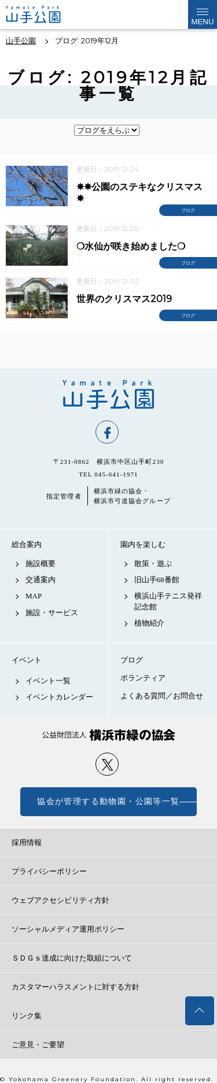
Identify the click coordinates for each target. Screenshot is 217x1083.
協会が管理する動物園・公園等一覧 (108, 801)
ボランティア (142, 677)
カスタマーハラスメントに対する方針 (75, 986)
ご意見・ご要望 (38, 1044)
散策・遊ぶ (153, 563)
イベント (27, 660)
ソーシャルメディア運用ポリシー (68, 929)
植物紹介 (149, 623)
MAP (33, 595)
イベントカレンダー (59, 697)
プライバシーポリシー (49, 871)
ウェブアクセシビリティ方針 (60, 900)
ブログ (131, 660)
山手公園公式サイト (42, 14)
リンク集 (27, 1015)
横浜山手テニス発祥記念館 (168, 601)
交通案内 (40, 579)
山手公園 (108, 394)
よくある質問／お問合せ (161, 695)
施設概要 (40, 563)
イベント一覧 (48, 680)
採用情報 (27, 842)
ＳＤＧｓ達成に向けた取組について (72, 958)
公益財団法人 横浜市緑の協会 (108, 735)
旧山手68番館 (156, 579)
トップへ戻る (199, 1010)
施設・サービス (51, 612)
